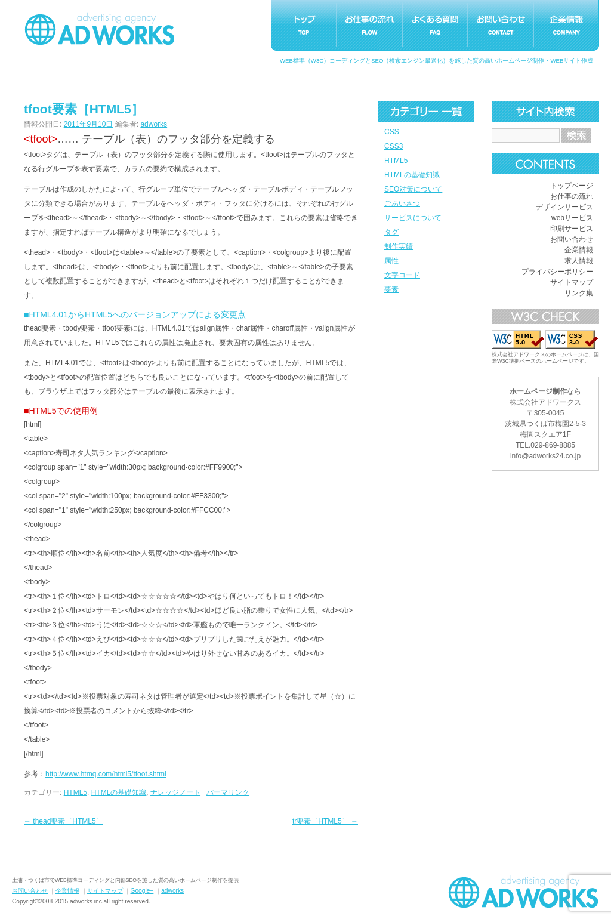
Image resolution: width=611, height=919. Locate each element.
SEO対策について (413, 189)
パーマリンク (227, 792)
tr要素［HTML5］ (325, 821)
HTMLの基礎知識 (412, 175)
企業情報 (578, 250)
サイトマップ (571, 282)
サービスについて (413, 218)
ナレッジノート (175, 792)
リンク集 (578, 293)
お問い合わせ (571, 239)
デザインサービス (564, 207)
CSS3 (393, 146)
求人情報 (578, 261)
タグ (391, 232)
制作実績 (398, 246)
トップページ (571, 185)
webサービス (572, 218)
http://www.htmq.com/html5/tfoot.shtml (105, 774)
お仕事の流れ (571, 196)
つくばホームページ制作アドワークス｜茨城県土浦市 (99, 28)
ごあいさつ (402, 203)
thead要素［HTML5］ (63, 821)
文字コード (402, 275)
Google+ (142, 890)
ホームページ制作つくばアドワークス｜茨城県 (523, 891)
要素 (391, 289)
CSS (391, 132)
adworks (153, 124)
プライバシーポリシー (557, 271)
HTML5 (396, 160)
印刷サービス (571, 228)
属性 (391, 261)
